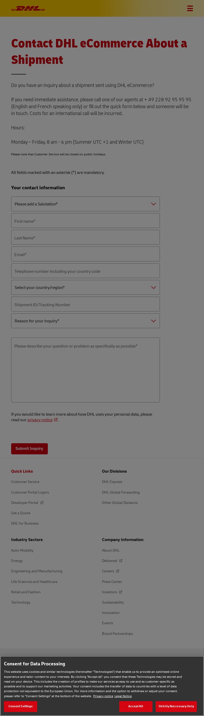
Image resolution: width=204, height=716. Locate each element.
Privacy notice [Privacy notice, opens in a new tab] (103, 696)
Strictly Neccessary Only (176, 706)
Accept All (135, 706)
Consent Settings (20, 706)
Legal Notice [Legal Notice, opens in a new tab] (123, 696)
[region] (102, 686)
